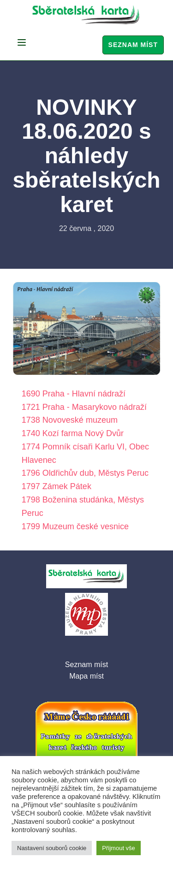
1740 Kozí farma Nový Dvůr (73, 433)
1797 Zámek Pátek (56, 486)
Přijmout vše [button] (118, 848)
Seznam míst (133, 44)
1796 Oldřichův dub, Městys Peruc (85, 473)
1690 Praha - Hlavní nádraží (73, 393)
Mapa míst (86, 676)
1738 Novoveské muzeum (70, 420)
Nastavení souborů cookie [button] (51, 848)
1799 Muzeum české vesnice (75, 526)
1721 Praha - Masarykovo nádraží (84, 407)
